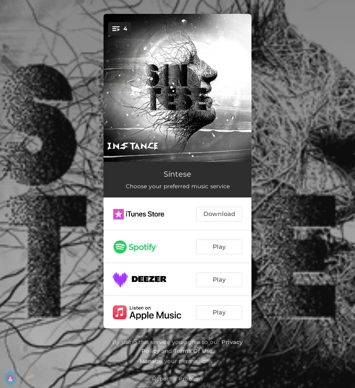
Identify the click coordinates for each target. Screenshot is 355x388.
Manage (151, 360)
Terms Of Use (193, 350)
